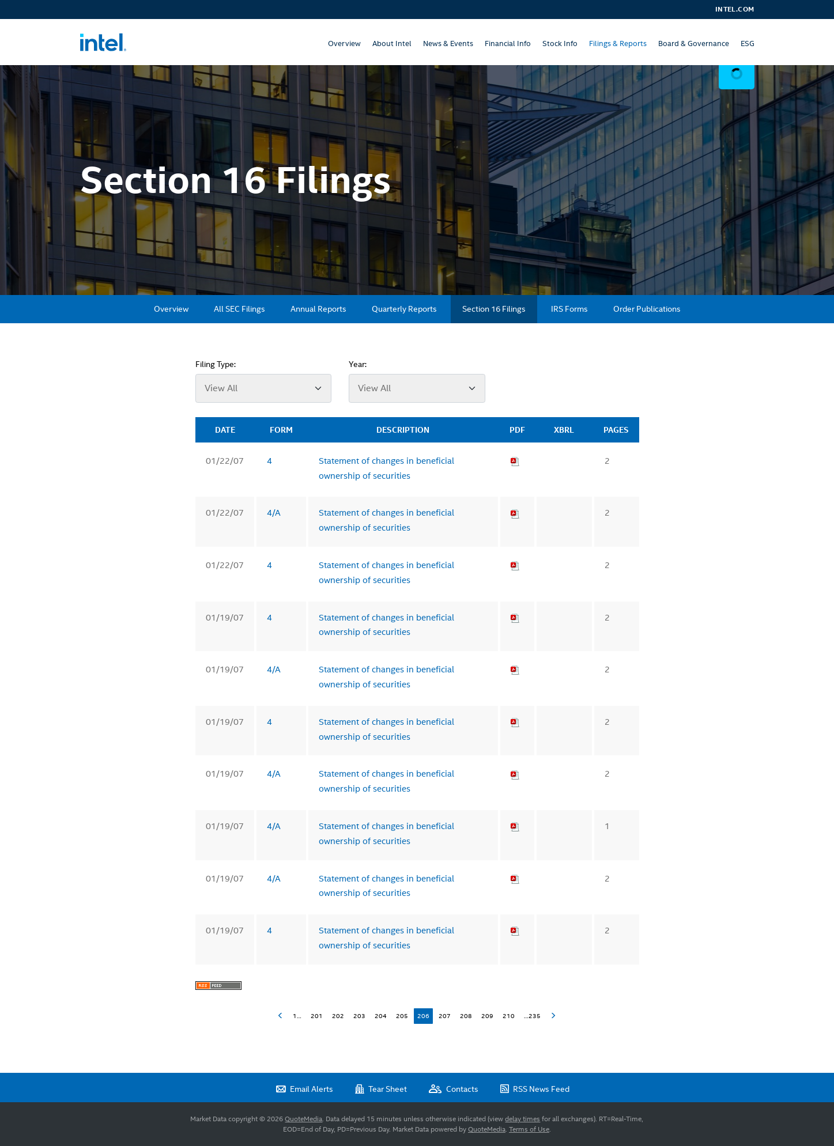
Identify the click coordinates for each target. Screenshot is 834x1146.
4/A (274, 512)
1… (297, 1016)
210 (509, 1016)
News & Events (448, 43)
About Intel (392, 43)
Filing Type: (215, 364)
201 (317, 1016)
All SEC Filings (239, 309)
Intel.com (734, 9)
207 (445, 1016)
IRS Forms (569, 309)
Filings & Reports (618, 43)
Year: (358, 364)
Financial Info (508, 43)
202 (338, 1016)
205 (402, 1016)
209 (487, 1016)
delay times (522, 1119)
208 (466, 1016)
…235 (532, 1016)
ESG (747, 43)
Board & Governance (693, 43)
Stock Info (560, 43)
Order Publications (647, 309)
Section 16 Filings (494, 309)
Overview (344, 43)
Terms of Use (529, 1129)
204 (381, 1016)
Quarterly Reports (404, 309)
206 (423, 1016)
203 (359, 1016)
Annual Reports (318, 309)
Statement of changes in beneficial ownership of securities (386, 468)
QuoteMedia (303, 1119)
